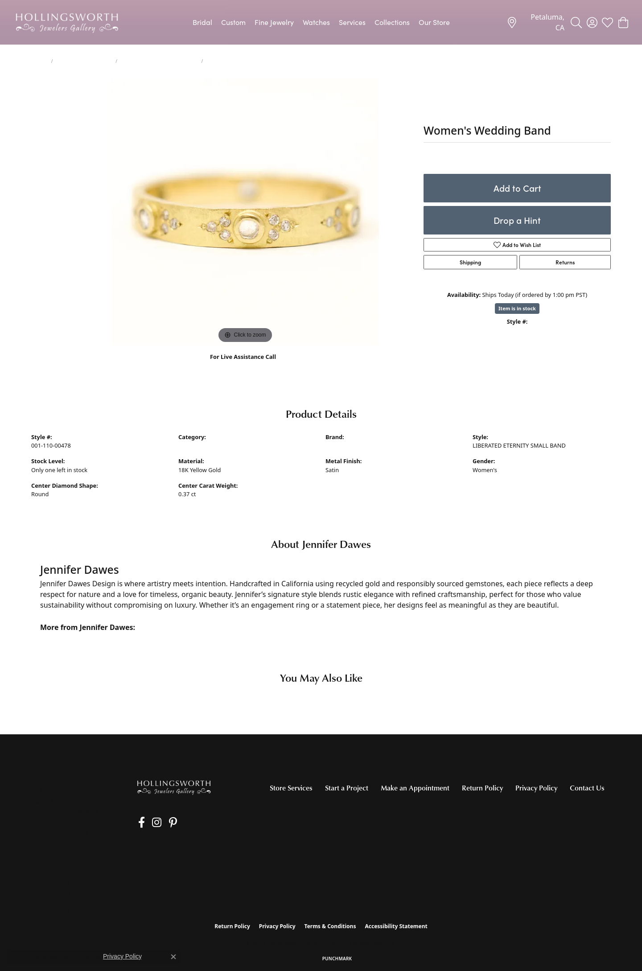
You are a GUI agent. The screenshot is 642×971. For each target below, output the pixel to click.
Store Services (291, 788)
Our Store (434, 22)
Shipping (470, 262)
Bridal (202, 22)
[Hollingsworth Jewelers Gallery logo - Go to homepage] (67, 22)
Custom (233, 22)
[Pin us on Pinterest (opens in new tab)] (164, 822)
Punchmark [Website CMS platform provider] (337, 958)
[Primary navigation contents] (321, 22)
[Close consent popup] (173, 956)
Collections (392, 22)
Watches (316, 22)
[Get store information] (61, 834)
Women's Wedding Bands (84, 61)
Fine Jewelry (274, 22)
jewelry (39, 61)
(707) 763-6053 (243, 366)
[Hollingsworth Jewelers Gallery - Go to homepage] (174, 787)
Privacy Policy (536, 788)
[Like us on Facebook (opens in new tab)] (139, 822)
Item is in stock (517, 308)
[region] (245, 212)
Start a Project (346, 788)
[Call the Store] (56, 822)
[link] (535, 22)
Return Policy (482, 788)
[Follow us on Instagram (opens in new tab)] (151, 822)
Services (352, 22)
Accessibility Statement (396, 926)
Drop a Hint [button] (517, 220)
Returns (565, 262)
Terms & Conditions (330, 926)
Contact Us (587, 788)
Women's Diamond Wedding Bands (159, 61)
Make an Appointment (415, 788)
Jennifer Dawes (345, 445)
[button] (576, 22)
